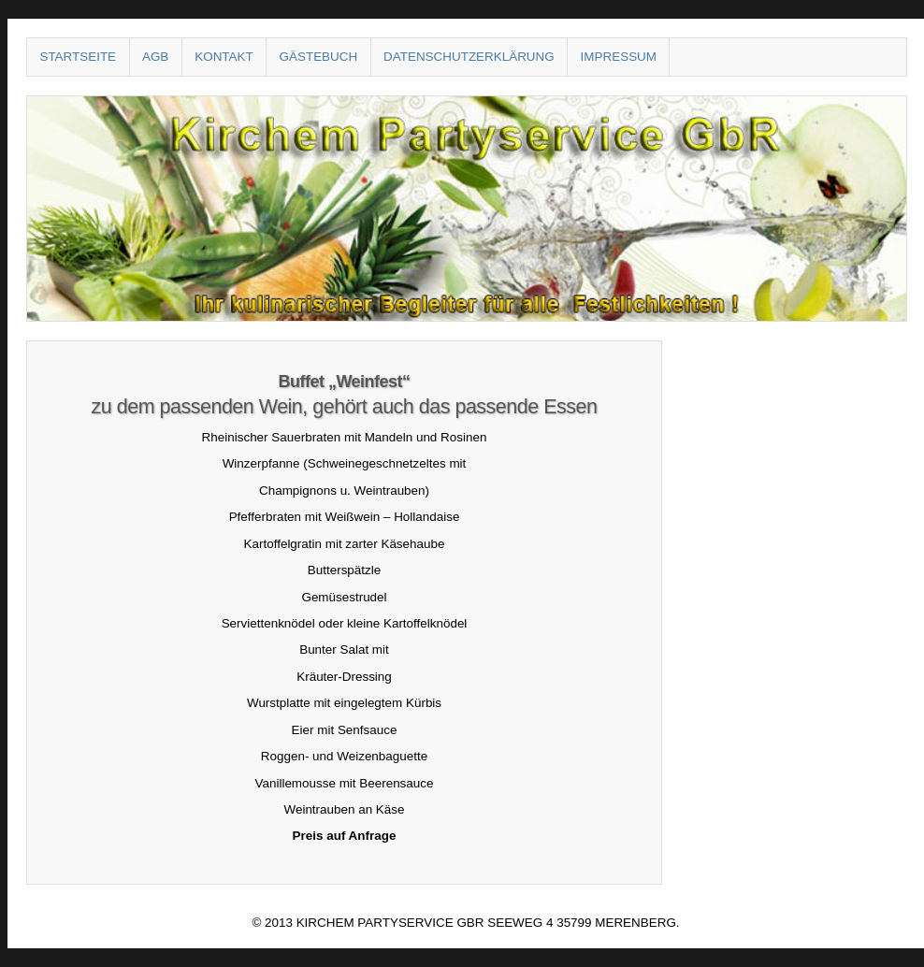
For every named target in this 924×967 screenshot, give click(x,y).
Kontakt (224, 57)
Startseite (77, 57)
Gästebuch (319, 57)
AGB (155, 57)
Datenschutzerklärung (469, 57)
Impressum (619, 57)
